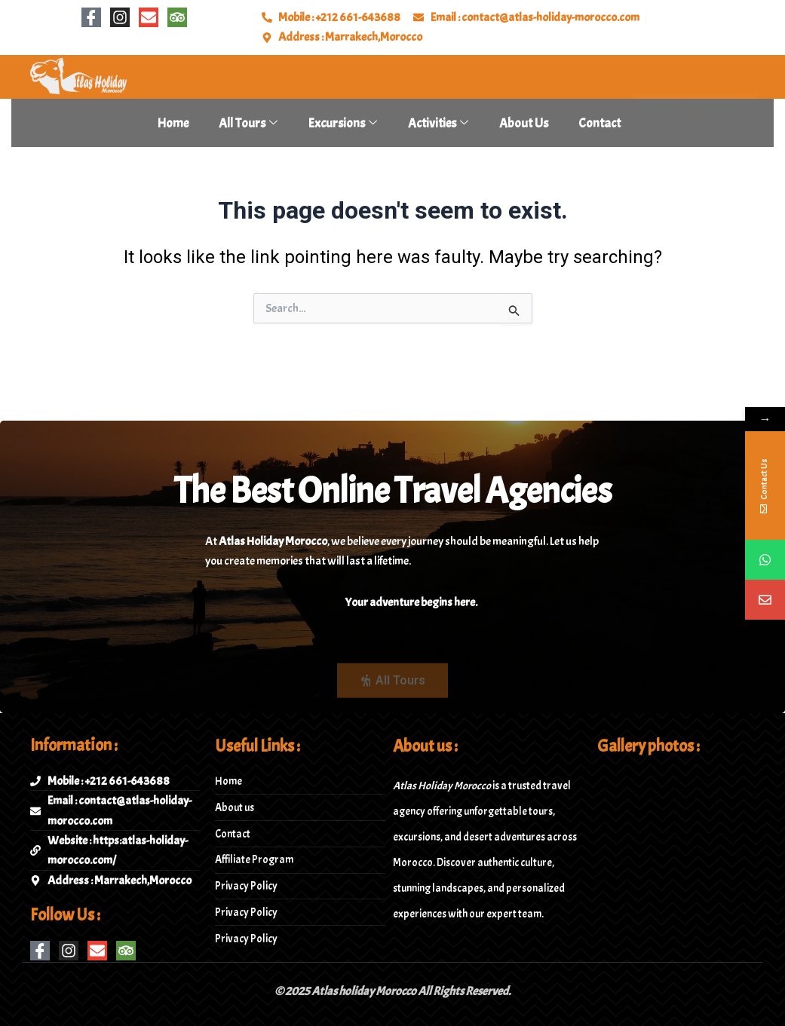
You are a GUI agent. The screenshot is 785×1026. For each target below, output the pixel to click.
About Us (523, 123)
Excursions (342, 123)
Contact (599, 123)
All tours (248, 123)
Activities (438, 123)
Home (173, 123)
